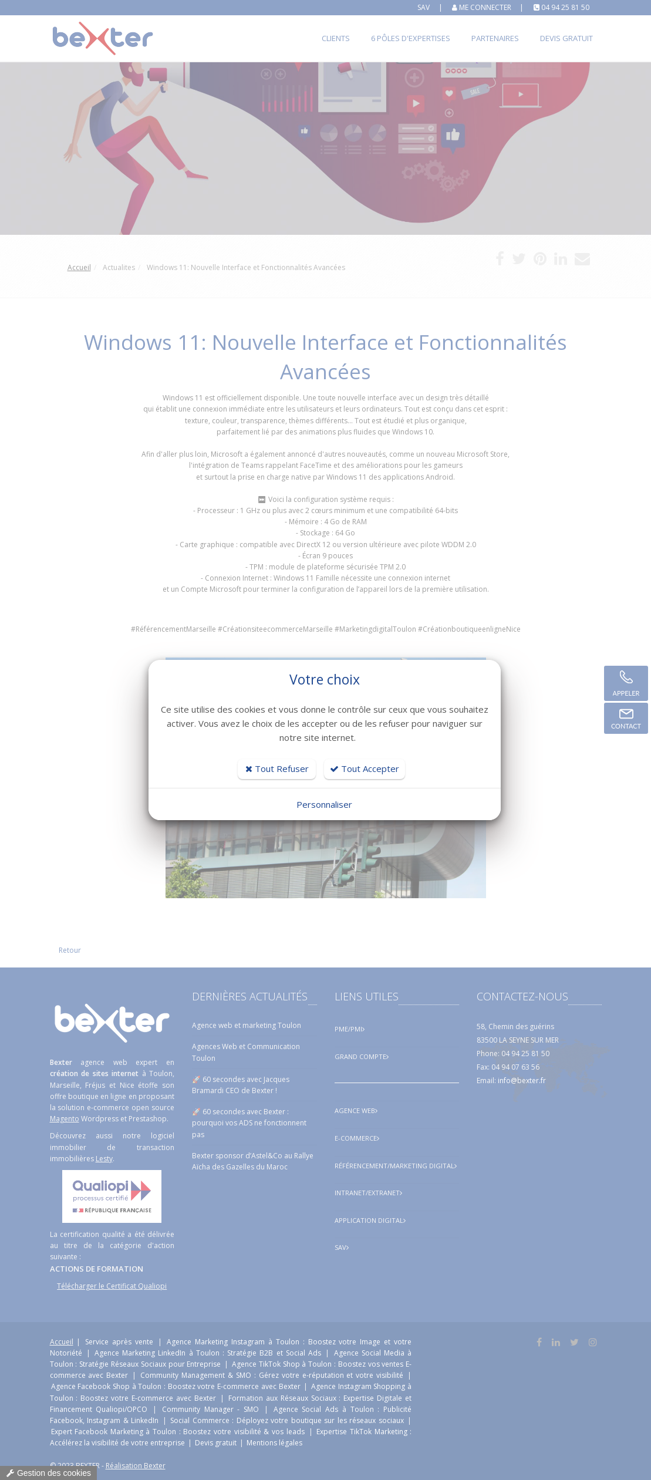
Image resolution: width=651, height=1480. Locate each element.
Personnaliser (324, 804)
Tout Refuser (277, 768)
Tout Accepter (364, 768)
